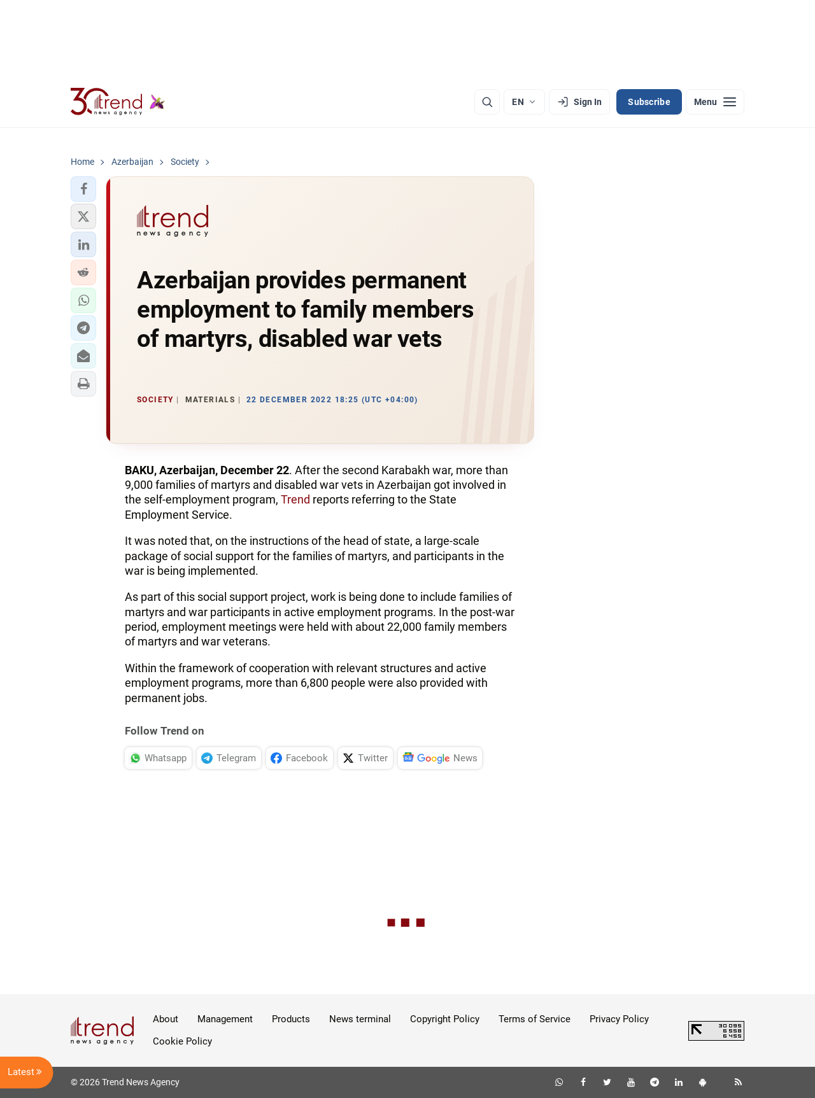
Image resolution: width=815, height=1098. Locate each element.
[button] (83, 189)
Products (291, 1019)
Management (225, 1019)
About (165, 1019)
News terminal (360, 1019)
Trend (295, 499)
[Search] (487, 102)
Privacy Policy (619, 1019)
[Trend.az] (118, 102)
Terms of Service (534, 1019)
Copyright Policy (444, 1019)
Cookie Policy (182, 1041)
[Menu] (715, 102)
